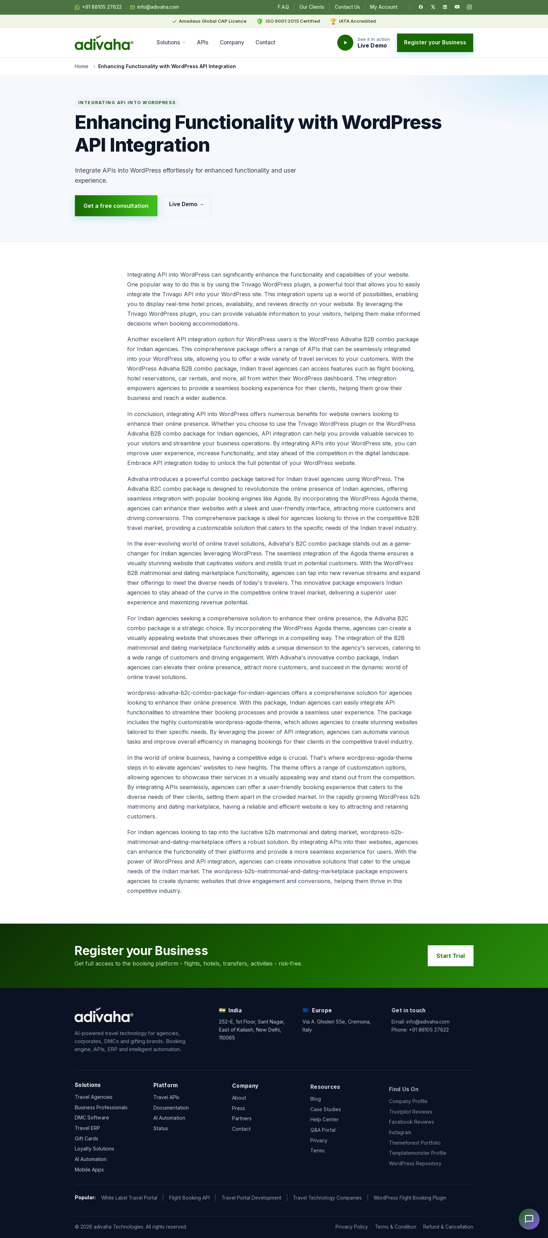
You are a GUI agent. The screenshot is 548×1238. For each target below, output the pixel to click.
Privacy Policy (352, 1227)
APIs (202, 42)
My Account (383, 7)
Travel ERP (87, 1130)
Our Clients (312, 7)
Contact (265, 42)
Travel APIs (166, 1101)
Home (81, 66)
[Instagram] (469, 7)
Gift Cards (86, 1140)
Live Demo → (186, 204)
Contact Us (347, 7)
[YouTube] (457, 7)
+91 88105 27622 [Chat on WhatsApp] (98, 7)
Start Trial (453, 955)
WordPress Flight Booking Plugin (410, 1198)
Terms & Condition (395, 1227)
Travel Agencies (94, 1098)
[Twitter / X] (433, 7)
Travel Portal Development (251, 1198)
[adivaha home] (104, 42)
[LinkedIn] (445, 7)
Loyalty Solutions (94, 1150)
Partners (242, 1127)
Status (160, 1132)
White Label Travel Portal (129, 1198)
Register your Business (435, 42)
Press (238, 1117)
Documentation (171, 1111)
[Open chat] (529, 1219)
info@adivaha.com (154, 7)
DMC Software (92, 1119)
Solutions (171, 42)
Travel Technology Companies (327, 1198)
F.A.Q (283, 7)
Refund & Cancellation (448, 1227)
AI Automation (91, 1161)
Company (232, 42)
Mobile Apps (89, 1171)
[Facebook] (421, 7)
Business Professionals (101, 1109)
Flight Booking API (189, 1198)
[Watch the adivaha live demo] (363, 43)
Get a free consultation (116, 205)
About (239, 1106)
